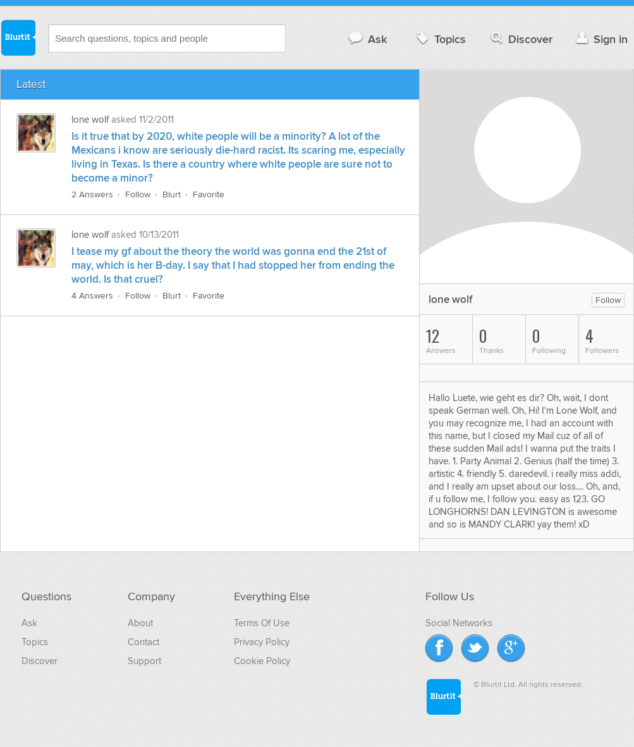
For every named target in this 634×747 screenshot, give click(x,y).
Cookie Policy (262, 661)
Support (144, 661)
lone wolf (90, 119)
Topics (439, 39)
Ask (367, 39)
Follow (137, 194)
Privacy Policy (262, 642)
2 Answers (92, 194)
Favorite (208, 194)
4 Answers (92, 295)
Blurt (171, 194)
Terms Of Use (262, 623)
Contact (143, 642)
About (140, 623)
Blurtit (17, 37)
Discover (520, 39)
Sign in (600, 39)
